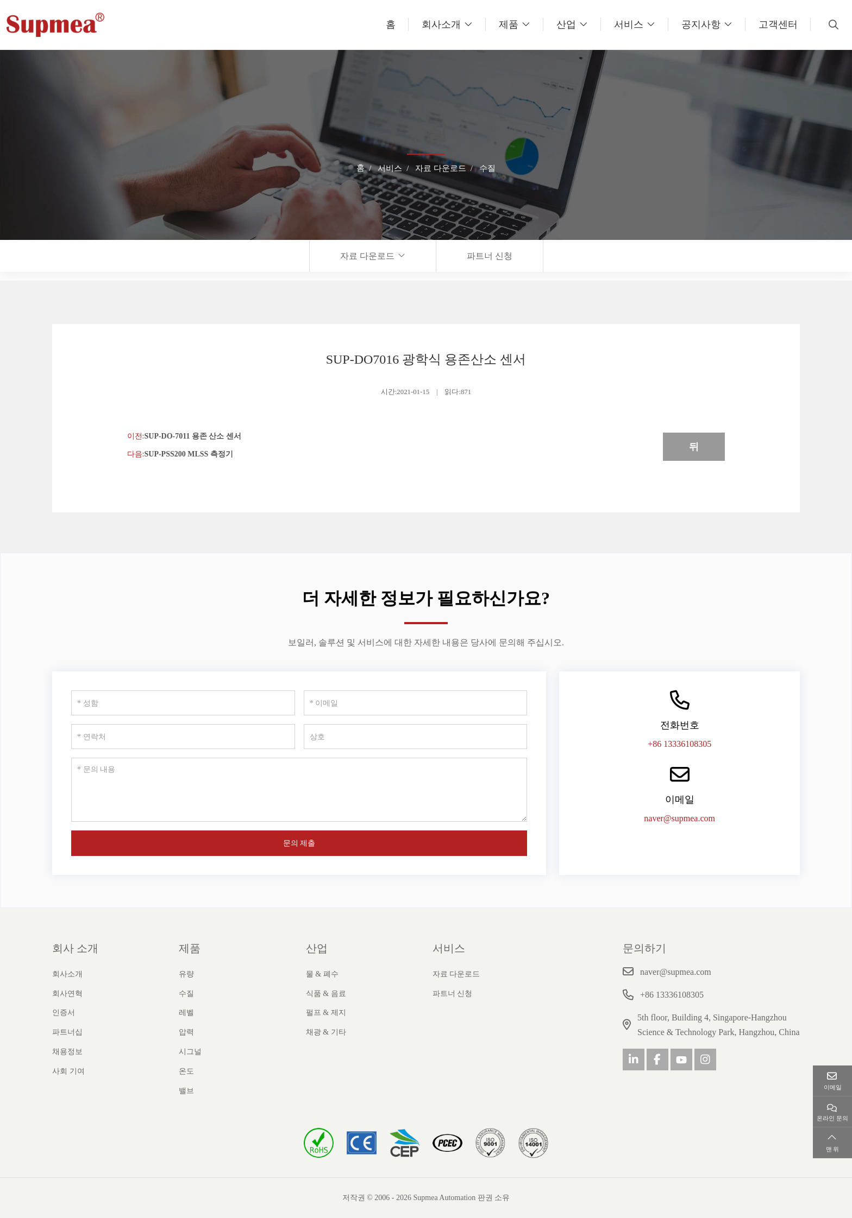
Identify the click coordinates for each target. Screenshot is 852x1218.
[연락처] (183, 736)
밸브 (186, 1091)
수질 (186, 993)
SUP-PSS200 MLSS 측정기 (188, 454)
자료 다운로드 (367, 256)
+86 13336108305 (679, 743)
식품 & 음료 (326, 993)
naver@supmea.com (679, 818)
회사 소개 (75, 948)
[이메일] (416, 702)
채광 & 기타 (326, 1032)
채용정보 (67, 1052)
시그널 (190, 1052)
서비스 (628, 24)
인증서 (63, 1012)
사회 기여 (68, 1071)
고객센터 (778, 24)
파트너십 (67, 1032)
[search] (832, 24)
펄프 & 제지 (326, 1012)
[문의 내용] (299, 790)
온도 (186, 1071)
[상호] (416, 736)
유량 (186, 974)
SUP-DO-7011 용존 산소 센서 (192, 436)
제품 (508, 24)
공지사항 (701, 24)
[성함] (183, 702)
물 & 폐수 (322, 974)
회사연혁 (67, 993)
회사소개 (441, 24)
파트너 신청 (489, 256)
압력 (186, 1032)
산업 (566, 24)
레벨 (186, 1012)
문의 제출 (299, 843)
